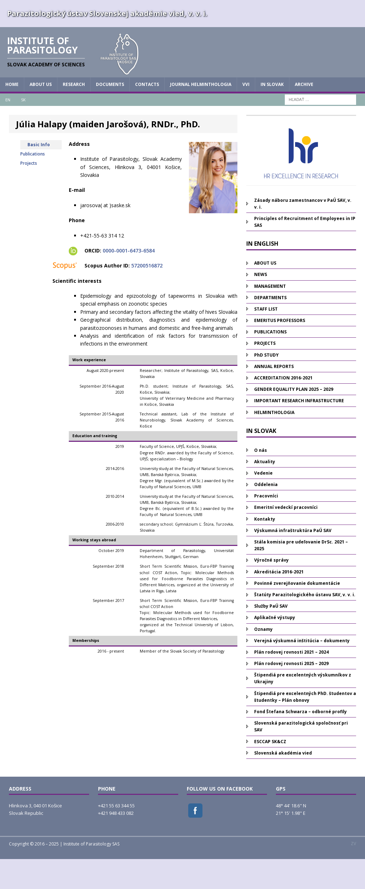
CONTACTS (147, 115)
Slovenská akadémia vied (283, 783)
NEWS (260, 305)
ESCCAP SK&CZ (270, 771)
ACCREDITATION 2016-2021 (283, 408)
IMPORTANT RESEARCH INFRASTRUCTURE (299, 431)
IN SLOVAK (272, 115)
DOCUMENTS (110, 115)
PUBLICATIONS (270, 362)
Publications (32, 184)
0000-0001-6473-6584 (129, 280)
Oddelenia (266, 515)
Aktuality (264, 492)
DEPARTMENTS (270, 328)
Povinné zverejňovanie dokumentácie (297, 613)
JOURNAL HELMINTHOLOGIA (200, 115)
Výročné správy (271, 590)
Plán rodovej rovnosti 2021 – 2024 (291, 682)
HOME (12, 115)
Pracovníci (266, 526)
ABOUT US (41, 115)
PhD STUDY (266, 385)
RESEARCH (74, 115)
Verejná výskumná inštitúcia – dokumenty (302, 671)
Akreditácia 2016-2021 (279, 602)
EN (7, 129)
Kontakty (264, 549)
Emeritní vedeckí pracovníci (286, 538)
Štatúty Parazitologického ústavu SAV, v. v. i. (304, 625)
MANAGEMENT (270, 316)
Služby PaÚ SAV (271, 636)
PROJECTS (265, 374)
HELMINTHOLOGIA (274, 442)
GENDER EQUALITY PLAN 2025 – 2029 (293, 420)
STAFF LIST (266, 339)
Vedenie (263, 503)
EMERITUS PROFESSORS (279, 351)
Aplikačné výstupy (274, 648)
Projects (28, 193)
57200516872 (147, 295)
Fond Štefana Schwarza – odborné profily (300, 742)
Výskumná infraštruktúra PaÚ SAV (292, 560)
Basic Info (38, 175)
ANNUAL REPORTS (274, 396)
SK (23, 129)
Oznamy (263, 659)
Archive (304, 115)
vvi (246, 115)
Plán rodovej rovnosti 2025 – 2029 (291, 694)
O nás (260, 480)
